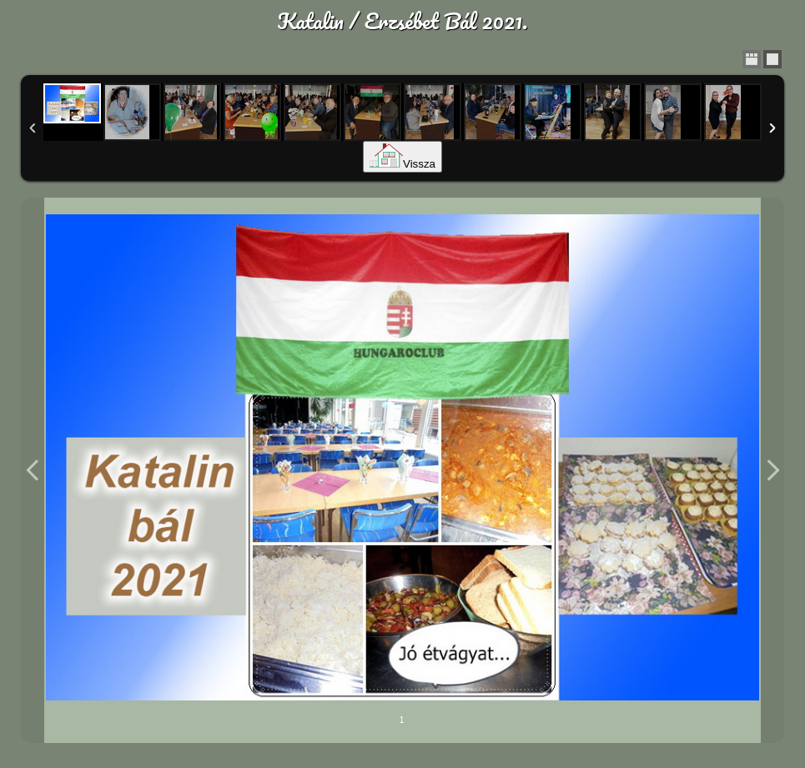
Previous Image (32, 470)
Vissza (402, 164)
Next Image (772, 470)
